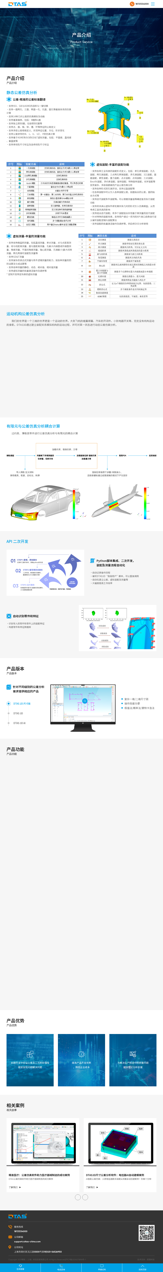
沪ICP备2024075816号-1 (75, 1259)
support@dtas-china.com (27, 1241)
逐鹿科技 (151, 1259)
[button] (78, 1197)
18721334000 (142, 4)
